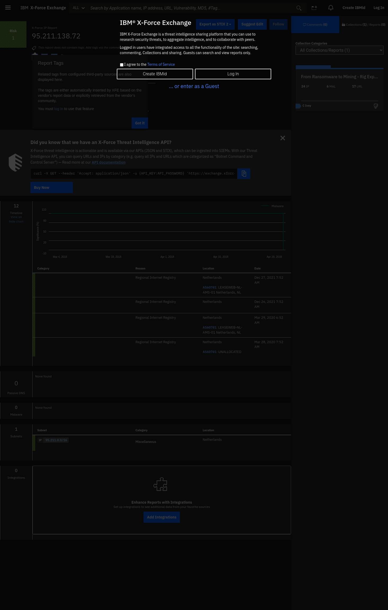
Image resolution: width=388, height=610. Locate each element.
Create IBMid (155, 73)
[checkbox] (121, 65)
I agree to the (149, 64)
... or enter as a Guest (194, 86)
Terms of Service (161, 64)
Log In (233, 73)
